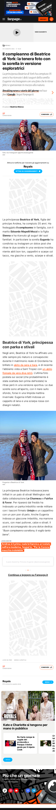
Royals (7, 45)
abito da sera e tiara (25, 365)
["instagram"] (10, 790)
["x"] (22, 790)
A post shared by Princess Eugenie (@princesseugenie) (28, 562)
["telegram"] (34, 790)
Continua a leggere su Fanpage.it (28, 574)
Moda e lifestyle (20, 660)
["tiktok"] (5, 790)
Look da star (7, 660)
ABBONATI (43, 19)
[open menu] (3, 19)
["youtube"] (16, 790)
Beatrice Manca (17, 107)
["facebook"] (28, 790)
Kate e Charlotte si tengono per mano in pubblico (25, 726)
